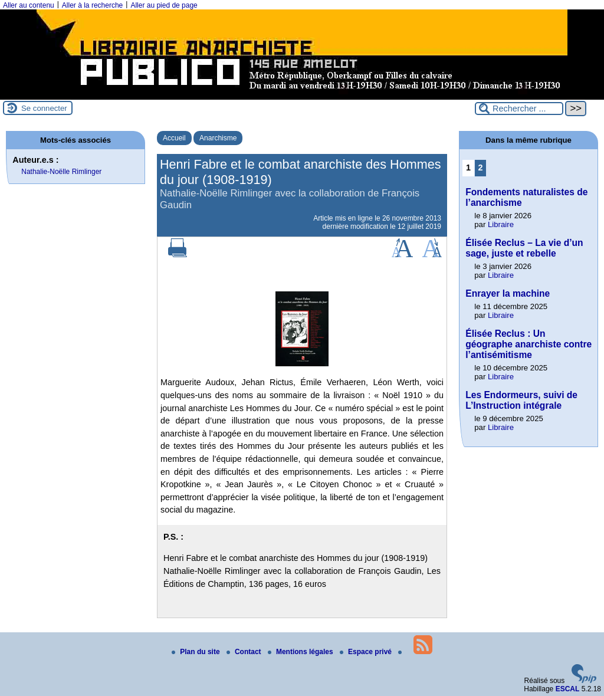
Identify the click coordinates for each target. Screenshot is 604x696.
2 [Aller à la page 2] (480, 167)
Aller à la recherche (92, 5)
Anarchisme (218, 138)
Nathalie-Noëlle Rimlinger (61, 172)
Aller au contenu (28, 5)
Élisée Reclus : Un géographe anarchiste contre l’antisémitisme (528, 344)
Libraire (501, 224)
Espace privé (366, 652)
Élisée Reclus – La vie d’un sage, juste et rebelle (524, 248)
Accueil (174, 138)
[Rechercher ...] (519, 108)
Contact (244, 652)
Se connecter (44, 108)
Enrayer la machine (507, 293)
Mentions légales (301, 652)
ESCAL (568, 689)
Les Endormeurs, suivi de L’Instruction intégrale (521, 400)
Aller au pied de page (163, 5)
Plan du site (197, 652)
